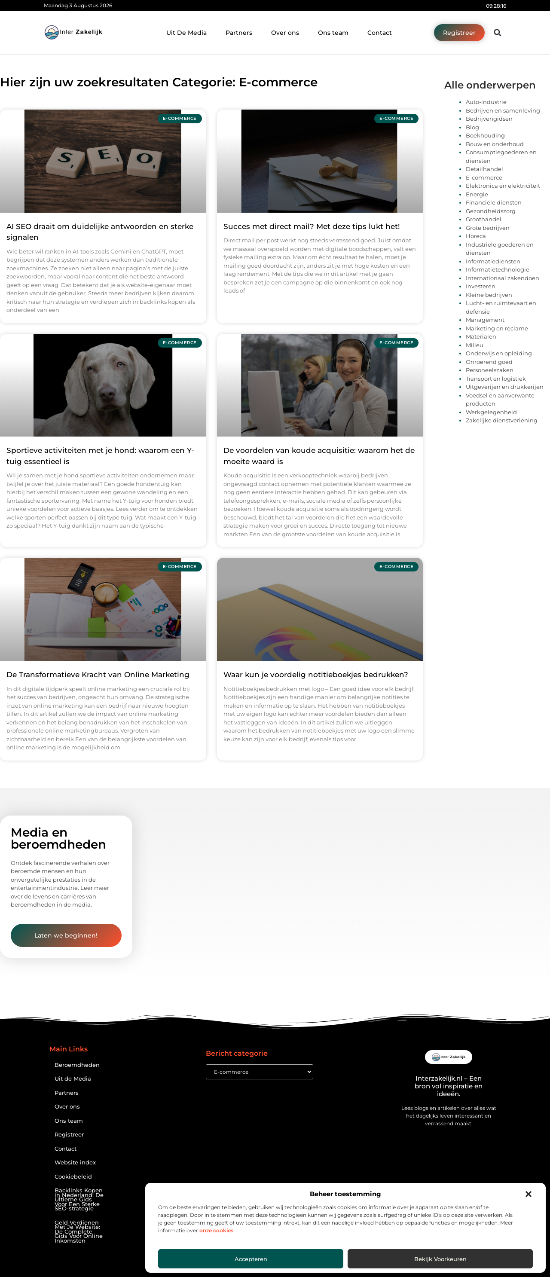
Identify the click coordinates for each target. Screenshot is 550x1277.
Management (485, 319)
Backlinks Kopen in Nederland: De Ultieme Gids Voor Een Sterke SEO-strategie (79, 1199)
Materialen (481, 336)
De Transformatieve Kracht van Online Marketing (97, 674)
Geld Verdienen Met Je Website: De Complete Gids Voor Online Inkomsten (79, 1231)
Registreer (69, 1134)
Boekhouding (485, 135)
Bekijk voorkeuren (440, 1259)
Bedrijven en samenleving (503, 110)
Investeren (480, 286)
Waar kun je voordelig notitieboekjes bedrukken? (315, 674)
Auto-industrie (486, 101)
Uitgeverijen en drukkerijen (505, 386)
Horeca (476, 235)
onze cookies (216, 1230)
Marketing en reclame (497, 328)
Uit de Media (73, 1078)
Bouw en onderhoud (495, 144)
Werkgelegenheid (491, 412)
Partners (239, 33)
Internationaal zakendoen (502, 278)
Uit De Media (186, 33)
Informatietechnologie (497, 269)
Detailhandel (484, 168)
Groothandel (483, 219)
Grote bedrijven (488, 227)
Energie (477, 194)
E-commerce (484, 177)
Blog (472, 127)
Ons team (333, 33)
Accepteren (251, 1259)
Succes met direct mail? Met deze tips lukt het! (311, 226)
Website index (75, 1162)
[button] (528, 1194)
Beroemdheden (77, 1065)
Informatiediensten (493, 261)
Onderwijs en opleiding (499, 353)
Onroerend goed (489, 361)
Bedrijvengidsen (489, 118)
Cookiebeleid (73, 1176)
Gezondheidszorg (491, 211)
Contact (379, 33)
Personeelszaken (489, 370)
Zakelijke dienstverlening (502, 420)
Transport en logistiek (496, 378)
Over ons (285, 33)
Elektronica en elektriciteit (503, 185)
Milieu (474, 345)
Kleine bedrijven (489, 294)
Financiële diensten (494, 202)
